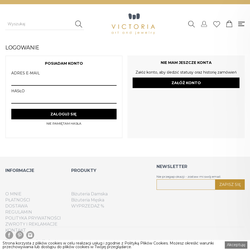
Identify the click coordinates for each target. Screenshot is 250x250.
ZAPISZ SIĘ (230, 184)
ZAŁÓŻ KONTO (186, 82)
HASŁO (18, 91)
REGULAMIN (18, 219)
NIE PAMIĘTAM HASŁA (63, 123)
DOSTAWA (16, 213)
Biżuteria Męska (87, 207)
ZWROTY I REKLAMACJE (31, 231)
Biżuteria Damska (89, 200)
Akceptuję (236, 244)
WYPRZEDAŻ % (87, 213)
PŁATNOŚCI (17, 207)
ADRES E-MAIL (25, 73)
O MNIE (13, 200)
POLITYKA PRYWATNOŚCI (33, 225)
